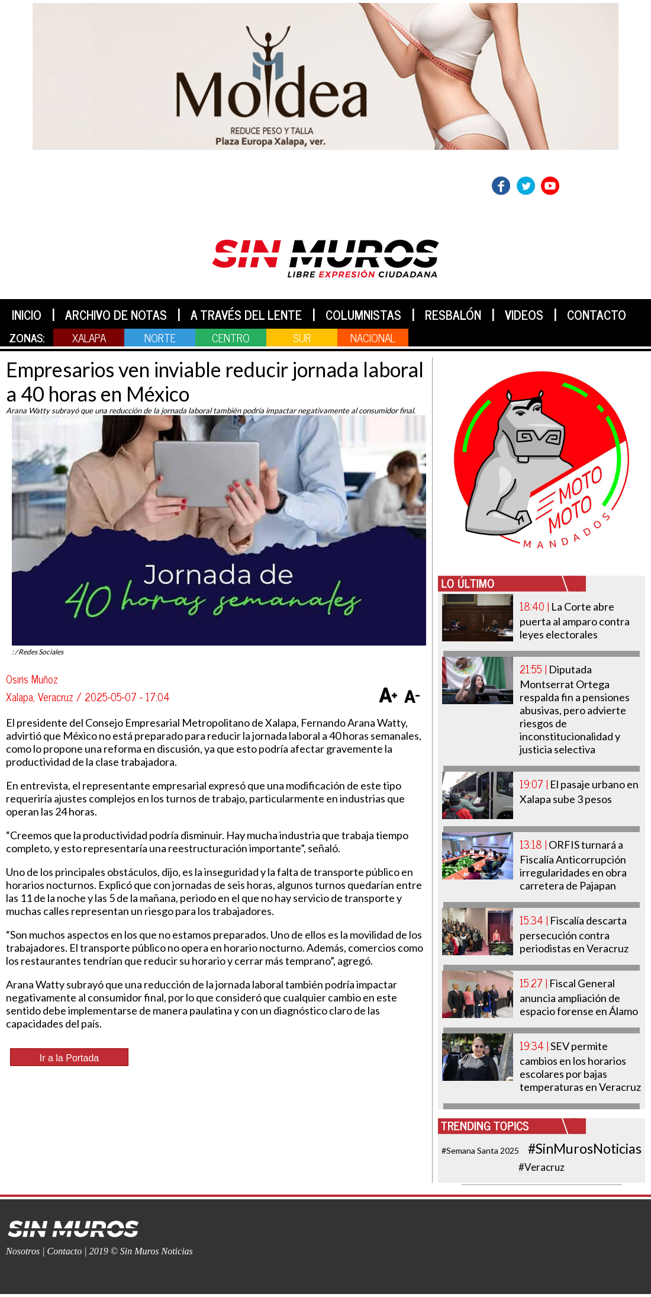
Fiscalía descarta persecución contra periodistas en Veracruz (574, 934)
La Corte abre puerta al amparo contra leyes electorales (575, 620)
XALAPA (89, 337)
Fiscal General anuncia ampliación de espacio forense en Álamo (579, 997)
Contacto (64, 1251)
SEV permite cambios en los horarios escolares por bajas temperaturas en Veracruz (580, 1066)
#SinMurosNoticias (585, 1148)
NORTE (160, 337)
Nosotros (23, 1251)
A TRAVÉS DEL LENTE (246, 314)
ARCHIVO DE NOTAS (116, 314)
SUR (302, 337)
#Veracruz (541, 1167)
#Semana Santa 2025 (480, 1150)
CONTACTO (596, 314)
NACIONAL (372, 337)
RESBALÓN (453, 314)
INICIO (26, 314)
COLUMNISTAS (363, 314)
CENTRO (231, 337)
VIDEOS (524, 314)
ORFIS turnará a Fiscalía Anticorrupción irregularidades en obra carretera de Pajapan (573, 865)
